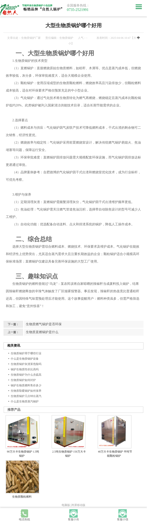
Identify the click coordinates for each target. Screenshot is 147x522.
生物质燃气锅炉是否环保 (44, 324)
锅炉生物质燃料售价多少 (26, 385)
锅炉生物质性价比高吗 (25, 369)
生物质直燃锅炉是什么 (42, 332)
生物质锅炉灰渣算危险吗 (26, 364)
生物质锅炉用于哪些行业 (26, 353)
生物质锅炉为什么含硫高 (26, 374)
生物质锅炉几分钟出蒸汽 (26, 396)
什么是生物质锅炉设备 (25, 358)
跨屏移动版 (78, 505)
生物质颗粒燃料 (22, 496)
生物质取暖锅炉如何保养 (26, 390)
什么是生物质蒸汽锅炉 (25, 401)
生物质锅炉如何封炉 (23, 380)
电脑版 (66, 505)
